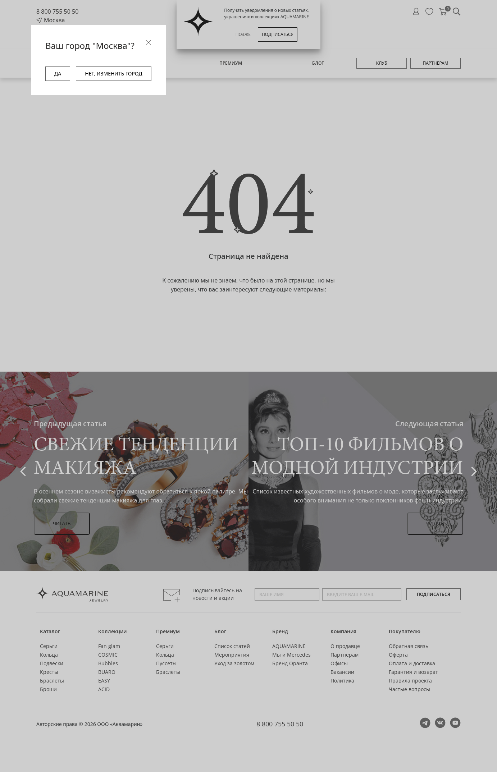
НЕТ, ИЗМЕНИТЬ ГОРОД (113, 73)
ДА (57, 73)
